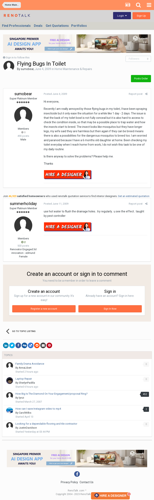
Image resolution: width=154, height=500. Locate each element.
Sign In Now (110, 308)
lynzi (21, 397)
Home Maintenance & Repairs (73, 69)
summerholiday (23, 203)
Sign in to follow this (17, 57)
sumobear (27, 69)
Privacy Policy (69, 482)
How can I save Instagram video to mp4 (38, 408)
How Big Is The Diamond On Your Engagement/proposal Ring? (51, 393)
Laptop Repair (23, 378)
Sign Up (141, 15)
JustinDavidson (28, 427)
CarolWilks (25, 412)
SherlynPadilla (27, 382)
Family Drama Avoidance (29, 363)
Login (122, 15)
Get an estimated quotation (133, 196)
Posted (55, 93)
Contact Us (86, 482)
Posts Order (141, 78)
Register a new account (44, 308)
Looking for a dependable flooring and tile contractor (46, 423)
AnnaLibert (25, 367)
